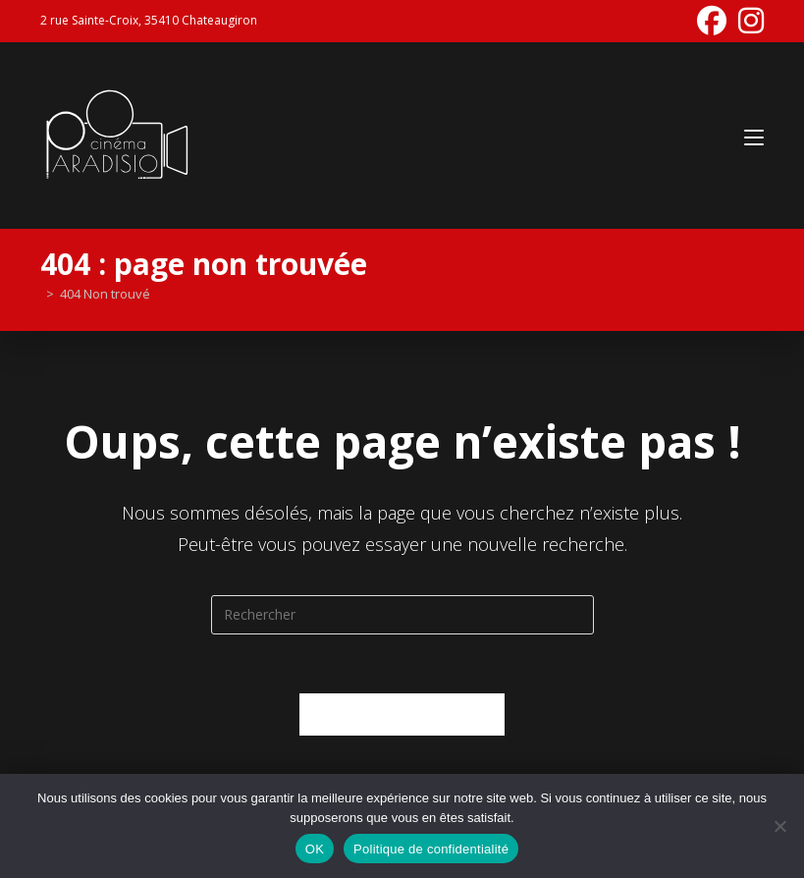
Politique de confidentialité (431, 849)
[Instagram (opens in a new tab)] (748, 20)
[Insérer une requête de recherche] (402, 614)
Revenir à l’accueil (402, 714)
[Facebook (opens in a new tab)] (711, 20)
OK (314, 849)
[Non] (779, 826)
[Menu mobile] (754, 135)
